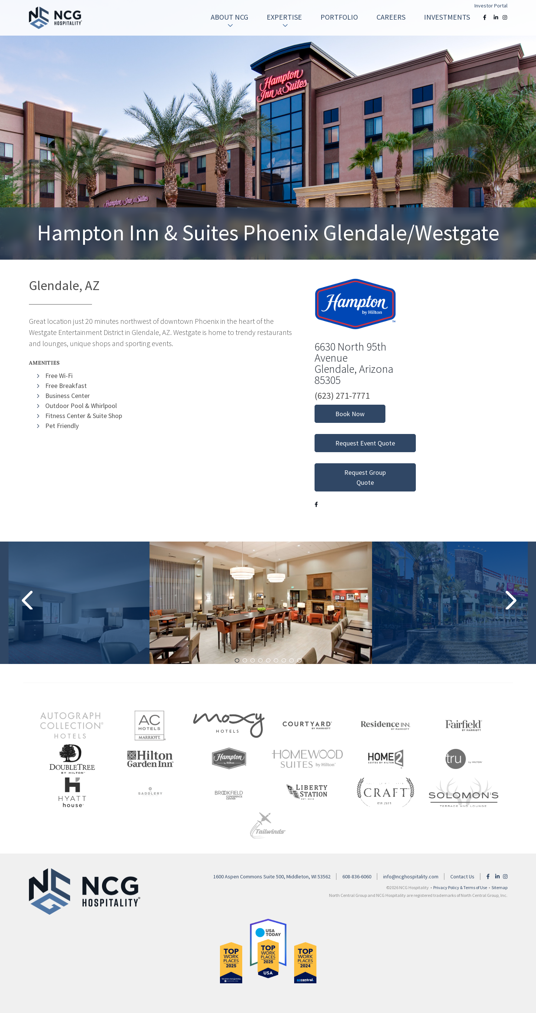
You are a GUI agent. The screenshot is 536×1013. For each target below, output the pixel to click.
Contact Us (462, 876)
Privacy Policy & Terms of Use (460, 887)
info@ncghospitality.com (410, 876)
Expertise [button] (284, 20)
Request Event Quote (365, 443)
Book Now (350, 414)
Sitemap (499, 887)
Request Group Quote (365, 477)
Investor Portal (490, 5)
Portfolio (339, 17)
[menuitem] (229, 17)
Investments (447, 17)
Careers (390, 17)
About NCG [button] (229, 20)
